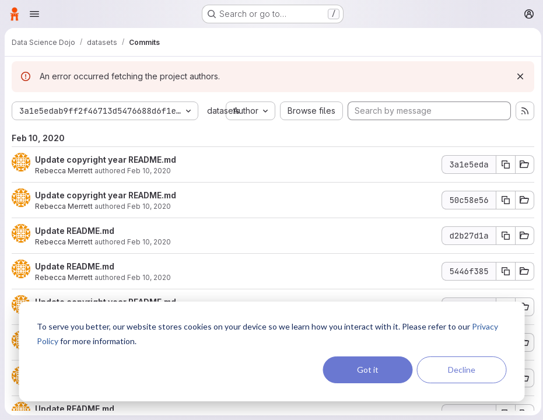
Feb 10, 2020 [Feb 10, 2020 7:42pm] (149, 277)
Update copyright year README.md (105, 159)
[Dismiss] (517, 76)
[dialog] (271, 351)
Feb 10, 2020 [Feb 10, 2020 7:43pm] (149, 206)
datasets (223, 111)
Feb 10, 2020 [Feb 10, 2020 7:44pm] (149, 170)
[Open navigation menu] (34, 14)
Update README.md (74, 231)
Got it (368, 369)
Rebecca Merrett (64, 170)
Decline (461, 369)
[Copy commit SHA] (502, 164)
